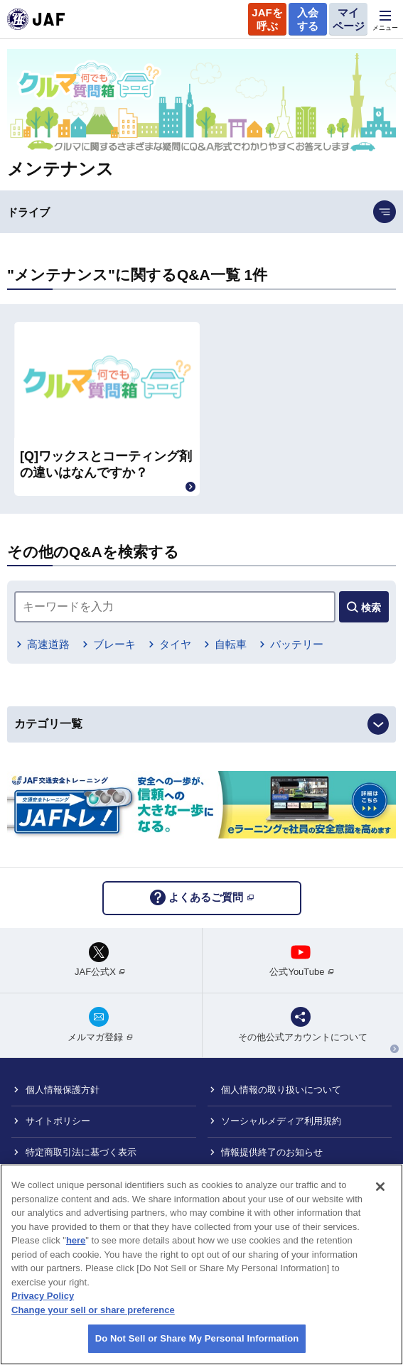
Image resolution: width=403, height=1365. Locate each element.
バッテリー (296, 644)
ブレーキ (114, 644)
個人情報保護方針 (63, 1089)
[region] (201, 1264)
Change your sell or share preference (93, 1310)
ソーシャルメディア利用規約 (281, 1121)
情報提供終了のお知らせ (272, 1152)
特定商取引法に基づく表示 (81, 1152)
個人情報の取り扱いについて (281, 1089)
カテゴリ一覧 (48, 724)
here (75, 1240)
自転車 (231, 644)
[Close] (380, 1186)
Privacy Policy (42, 1295)
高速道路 (48, 644)
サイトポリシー (58, 1121)
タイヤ (175, 644)
